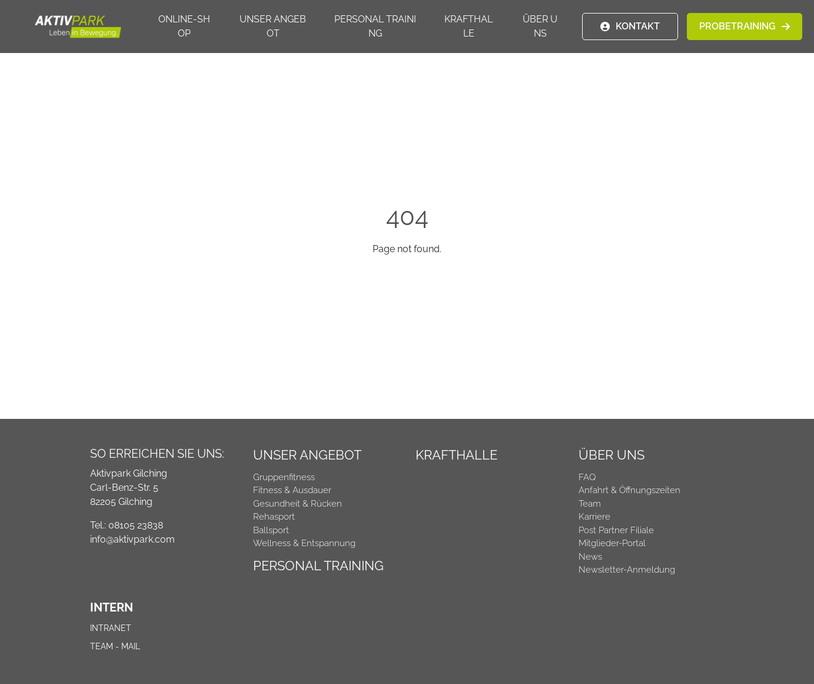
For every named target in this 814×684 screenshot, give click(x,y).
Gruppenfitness (284, 477)
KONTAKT (638, 26)
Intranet (110, 628)
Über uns (540, 26)
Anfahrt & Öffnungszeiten (629, 490)
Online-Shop (184, 26)
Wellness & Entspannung (304, 543)
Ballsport (271, 530)
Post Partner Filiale (616, 530)
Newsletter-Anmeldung (627, 569)
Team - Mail (115, 646)
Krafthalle (468, 26)
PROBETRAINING (737, 26)
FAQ (587, 477)
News (590, 556)
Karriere (594, 516)
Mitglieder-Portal (612, 543)
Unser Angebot (273, 26)
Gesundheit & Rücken (297, 503)
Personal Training (375, 26)
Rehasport (274, 516)
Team (590, 503)
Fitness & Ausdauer (292, 490)
